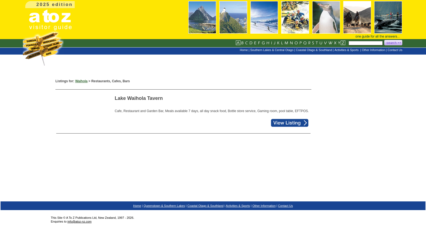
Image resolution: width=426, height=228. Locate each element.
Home (137, 205)
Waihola (81, 81)
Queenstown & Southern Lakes (164, 205)
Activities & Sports (238, 205)
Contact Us (285, 205)
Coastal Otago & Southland (205, 205)
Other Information (264, 205)
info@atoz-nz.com (79, 221)
